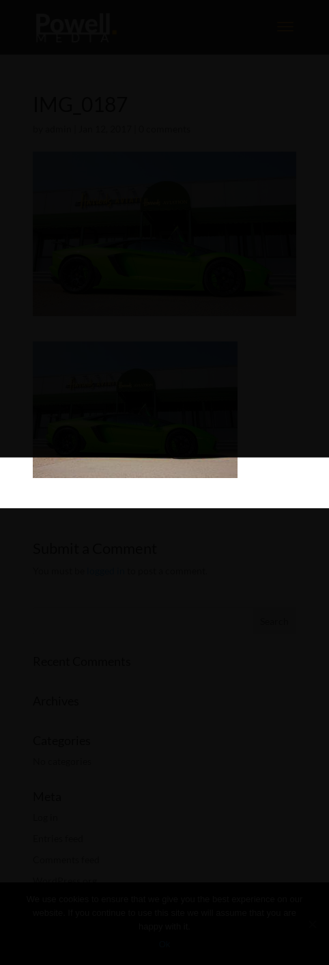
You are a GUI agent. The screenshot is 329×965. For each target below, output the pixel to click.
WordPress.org (65, 880)
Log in (45, 817)
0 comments (164, 129)
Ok (165, 944)
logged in (106, 570)
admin (58, 129)
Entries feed (58, 838)
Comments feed (66, 859)
